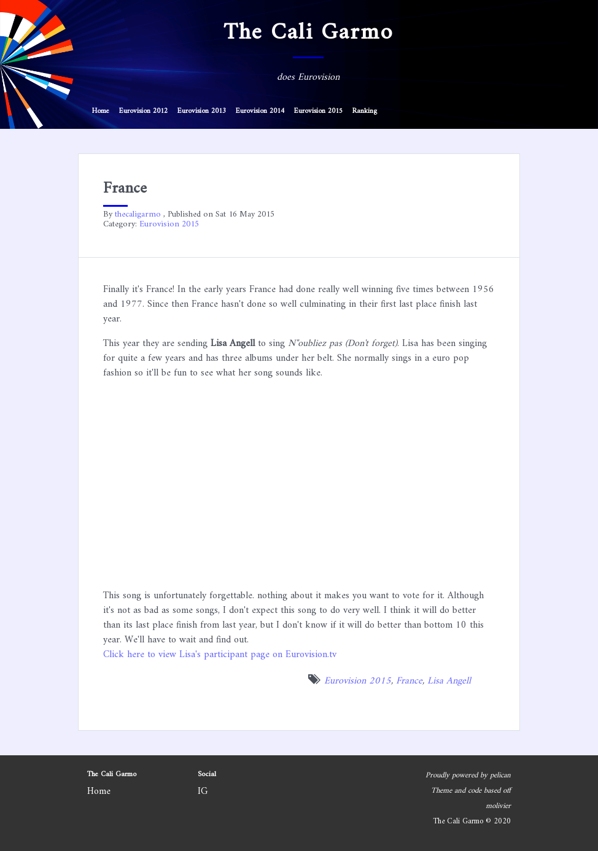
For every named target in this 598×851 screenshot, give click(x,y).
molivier (498, 806)
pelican (500, 775)
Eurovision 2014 (260, 111)
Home (100, 111)
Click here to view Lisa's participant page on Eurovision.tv (219, 654)
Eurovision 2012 (143, 111)
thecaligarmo (138, 214)
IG (203, 791)
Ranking (364, 111)
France (409, 681)
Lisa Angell (449, 681)
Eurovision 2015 (318, 111)
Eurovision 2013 (201, 111)
